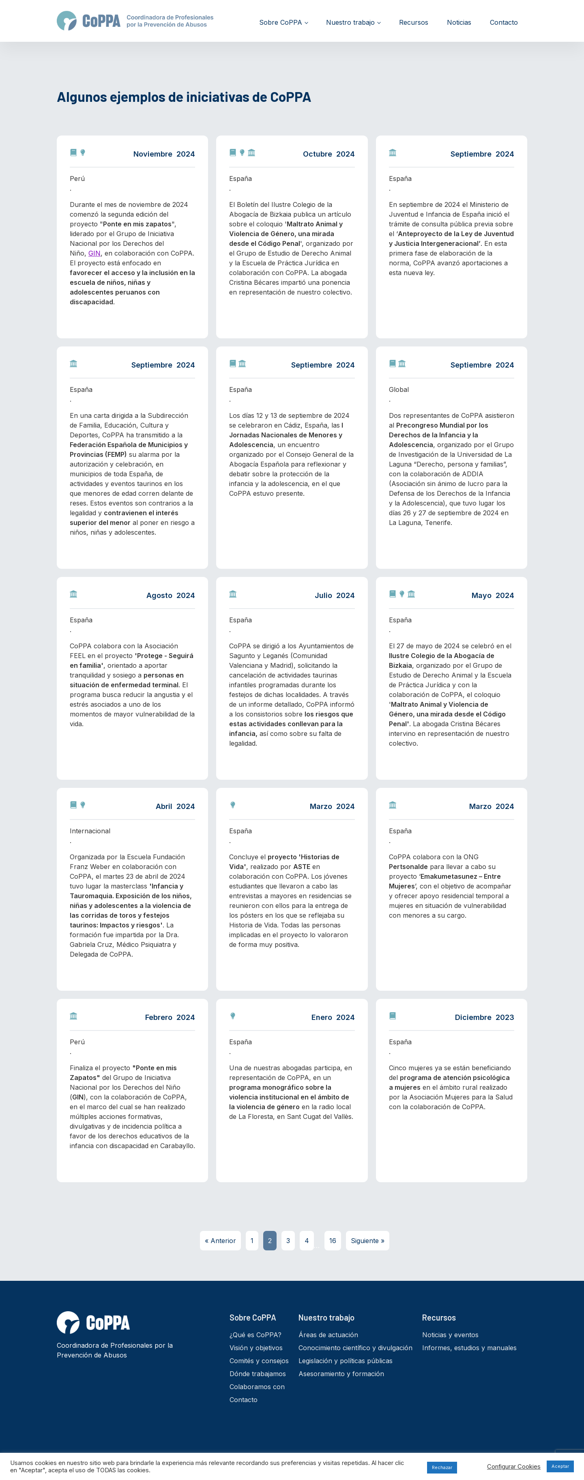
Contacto (504, 22)
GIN (94, 253)
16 (332, 1241)
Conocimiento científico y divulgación (355, 1348)
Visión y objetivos (256, 1348)
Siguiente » (367, 1241)
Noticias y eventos (450, 1335)
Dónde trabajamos (258, 1374)
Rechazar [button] (442, 1467)
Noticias (459, 22)
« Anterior (220, 1241)
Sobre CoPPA (280, 22)
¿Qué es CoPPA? (255, 1335)
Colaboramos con (257, 1387)
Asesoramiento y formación (341, 1374)
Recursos (413, 22)
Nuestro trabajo (350, 22)
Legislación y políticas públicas (345, 1361)
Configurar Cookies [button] (514, 1466)
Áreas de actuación (328, 1335)
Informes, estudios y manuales (469, 1348)
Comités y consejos (259, 1361)
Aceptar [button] (560, 1466)
